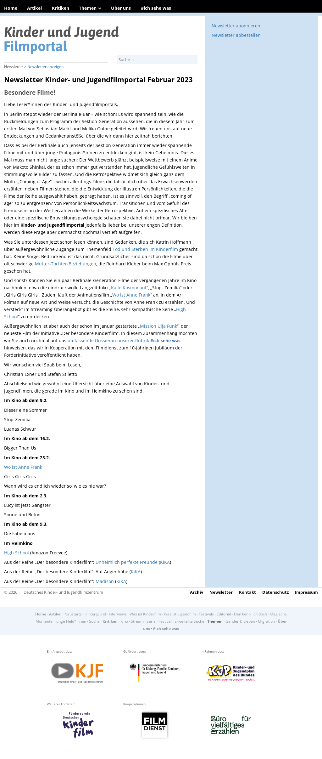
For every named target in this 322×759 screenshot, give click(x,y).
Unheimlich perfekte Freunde (127, 562)
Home (10, 8)
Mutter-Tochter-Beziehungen (65, 264)
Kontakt (247, 592)
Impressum (306, 592)
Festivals (206, 614)
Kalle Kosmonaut (129, 288)
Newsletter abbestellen (236, 35)
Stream (137, 621)
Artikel (34, 8)
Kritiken (60, 8)
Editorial (224, 614)
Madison (105, 581)
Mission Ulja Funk (158, 326)
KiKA (165, 562)
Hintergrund (95, 614)
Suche (94, 621)
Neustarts (73, 614)
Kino (124, 621)
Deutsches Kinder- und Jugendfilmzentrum (63, 592)
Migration (266, 621)
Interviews (118, 614)
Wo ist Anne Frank (131, 295)
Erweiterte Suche (189, 621)
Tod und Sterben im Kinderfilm (145, 249)
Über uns (121, 8)
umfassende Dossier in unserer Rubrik (124, 340)
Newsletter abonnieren (236, 26)
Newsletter (221, 592)
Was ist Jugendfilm (180, 614)
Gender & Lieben (240, 621)
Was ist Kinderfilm (145, 614)
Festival (165, 621)
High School (16, 553)
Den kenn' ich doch (250, 614)
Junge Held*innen (70, 621)
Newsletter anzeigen (45, 66)
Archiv (196, 592)
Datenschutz (275, 592)
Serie (151, 621)
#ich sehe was (156, 8)
